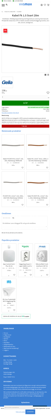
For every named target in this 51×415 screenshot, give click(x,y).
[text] (25, 91)
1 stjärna (3, 218)
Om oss (6, 333)
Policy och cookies (20, 412)
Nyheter (6, 339)
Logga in (6, 350)
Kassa (5, 341)
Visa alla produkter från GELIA (10, 113)
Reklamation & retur (9, 346)
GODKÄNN (30, 412)
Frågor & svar (7, 335)
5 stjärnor (9, 218)
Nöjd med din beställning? (11, 348)
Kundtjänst (7, 337)
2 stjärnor (5, 218)
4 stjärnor (8, 218)
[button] (3, 5)
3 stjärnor (6, 218)
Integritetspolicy (8, 344)
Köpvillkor (7, 342)
